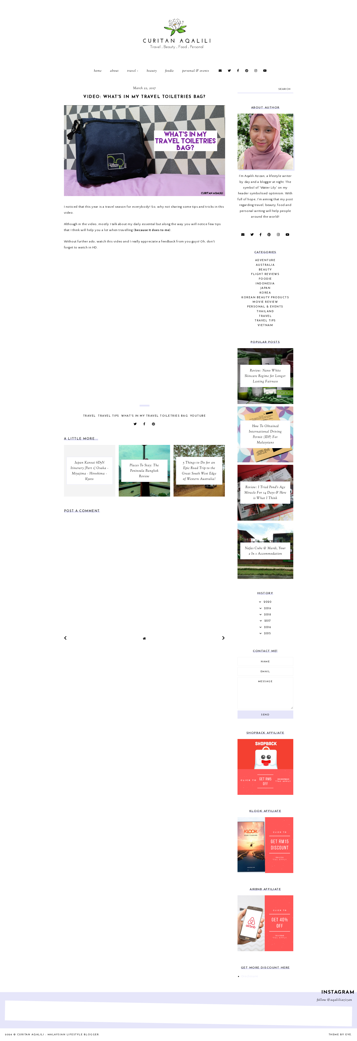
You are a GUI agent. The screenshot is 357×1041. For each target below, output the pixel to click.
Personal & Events (195, 71)
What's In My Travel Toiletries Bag (154, 416)
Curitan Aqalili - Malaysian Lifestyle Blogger (58, 1034)
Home (98, 71)
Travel (131, 71)
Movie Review (265, 302)
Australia (265, 265)
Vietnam (265, 325)
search (284, 89)
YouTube (198, 416)
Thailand (265, 311)
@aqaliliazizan (339, 1000)
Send (265, 714)
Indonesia (265, 283)
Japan (265, 288)
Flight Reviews (265, 274)
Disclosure (249, 976)
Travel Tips (108, 416)
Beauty (152, 71)
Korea (265, 293)
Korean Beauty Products (265, 297)
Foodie (169, 71)
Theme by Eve (340, 1034)
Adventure (265, 260)
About (114, 71)
